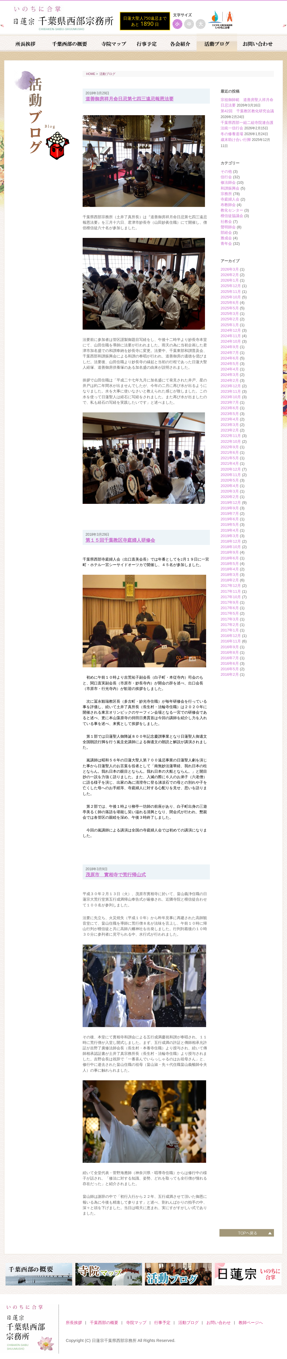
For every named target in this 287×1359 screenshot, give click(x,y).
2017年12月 (231, 585)
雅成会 (226, 238)
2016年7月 (230, 658)
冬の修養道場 (232, 134)
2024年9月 (230, 347)
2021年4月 (230, 463)
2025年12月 (231, 286)
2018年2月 (230, 580)
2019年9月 (230, 508)
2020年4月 (230, 486)
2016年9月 (230, 647)
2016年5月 (230, 669)
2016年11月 (231, 641)
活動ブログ (107, 74)
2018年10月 (231, 547)
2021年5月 (230, 458)
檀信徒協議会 (232, 216)
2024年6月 (230, 358)
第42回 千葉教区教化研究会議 (247, 111)
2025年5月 (230, 308)
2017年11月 (231, 591)
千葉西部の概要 (104, 1322)
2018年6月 (230, 558)
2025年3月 (230, 313)
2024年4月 (230, 369)
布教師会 (228, 205)
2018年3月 (230, 574)
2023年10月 (231, 397)
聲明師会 (228, 227)
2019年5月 (230, 524)
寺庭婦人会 (230, 199)
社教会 (226, 221)
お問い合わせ (218, 1322)
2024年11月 (231, 336)
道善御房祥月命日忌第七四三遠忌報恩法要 (130, 98)
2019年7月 (230, 513)
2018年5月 (230, 563)
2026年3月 (230, 269)
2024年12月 (231, 330)
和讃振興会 (230, 188)
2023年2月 (230, 430)
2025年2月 (230, 319)
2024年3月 (230, 374)
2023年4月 (230, 419)
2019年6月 (230, 519)
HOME (90, 74)
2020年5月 (230, 480)
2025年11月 (231, 291)
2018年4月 (230, 569)
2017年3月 (230, 619)
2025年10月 (231, 297)
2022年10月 (231, 441)
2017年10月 (231, 597)
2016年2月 (230, 674)
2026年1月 (230, 280)
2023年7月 (230, 402)
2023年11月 (231, 391)
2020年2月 (230, 497)
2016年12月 (231, 635)
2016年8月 (230, 652)
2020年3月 (230, 491)
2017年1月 (230, 630)
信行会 (226, 177)
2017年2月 (230, 624)
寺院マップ (136, 1322)
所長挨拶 (74, 1322)
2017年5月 (230, 613)
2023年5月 (230, 414)
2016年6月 (230, 663)
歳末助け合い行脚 (236, 139)
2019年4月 (230, 530)
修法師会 (228, 182)
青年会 (226, 243)
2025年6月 (230, 302)
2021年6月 (230, 452)
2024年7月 (230, 352)
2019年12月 (231, 502)
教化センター (232, 210)
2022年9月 (230, 447)
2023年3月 (230, 425)
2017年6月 (230, 608)
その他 (226, 171)
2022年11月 (231, 436)
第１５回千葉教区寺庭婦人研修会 (120, 540)
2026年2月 (230, 275)
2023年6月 (230, 408)
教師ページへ (251, 1322)
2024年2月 (230, 380)
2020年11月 (231, 475)
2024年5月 (230, 363)
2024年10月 (231, 341)
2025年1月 (230, 325)
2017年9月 (230, 602)
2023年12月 (231, 386)
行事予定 (162, 1322)
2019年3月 (230, 536)
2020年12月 (231, 469)
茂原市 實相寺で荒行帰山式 (116, 874)
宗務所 (226, 194)
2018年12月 (231, 541)
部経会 (226, 232)
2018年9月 (230, 552)
